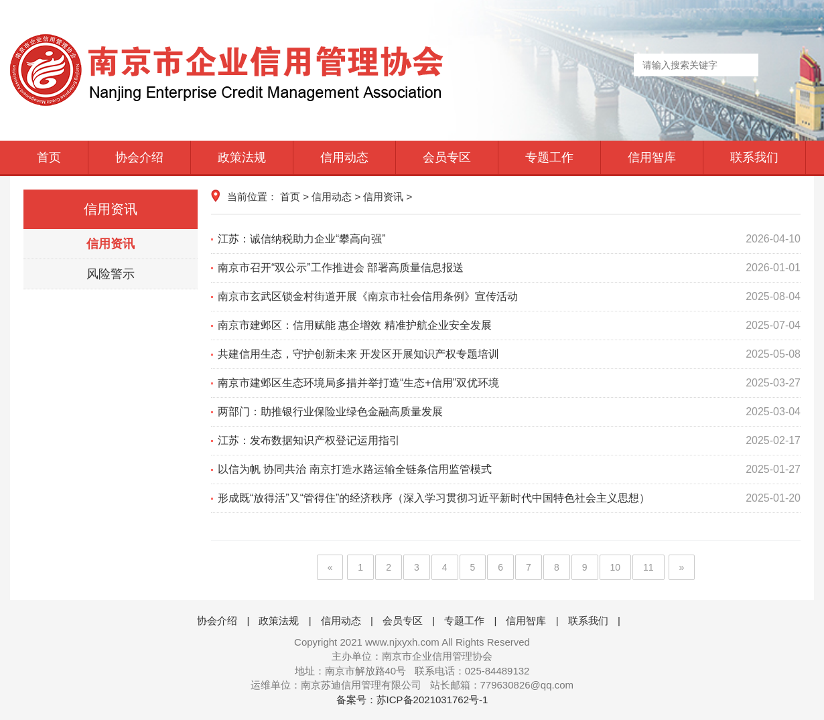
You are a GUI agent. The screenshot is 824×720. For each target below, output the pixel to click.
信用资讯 (110, 243)
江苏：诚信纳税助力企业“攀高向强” (509, 239)
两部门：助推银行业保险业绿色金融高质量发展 (509, 412)
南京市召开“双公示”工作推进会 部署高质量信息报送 (509, 268)
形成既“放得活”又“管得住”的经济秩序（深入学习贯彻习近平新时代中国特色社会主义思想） (509, 498)
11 (648, 567)
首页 (49, 157)
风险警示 (110, 274)
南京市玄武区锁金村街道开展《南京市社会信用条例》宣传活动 (509, 297)
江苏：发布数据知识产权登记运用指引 (509, 441)
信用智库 (652, 157)
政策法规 (242, 157)
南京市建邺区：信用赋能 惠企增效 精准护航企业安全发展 (509, 325)
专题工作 (549, 157)
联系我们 (754, 157)
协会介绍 (139, 157)
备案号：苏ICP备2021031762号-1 (412, 699)
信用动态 (344, 157)
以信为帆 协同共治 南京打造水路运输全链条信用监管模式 (509, 469)
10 (615, 567)
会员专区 (447, 157)
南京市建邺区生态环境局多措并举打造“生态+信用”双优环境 (509, 383)
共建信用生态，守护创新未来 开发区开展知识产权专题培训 (509, 354)
